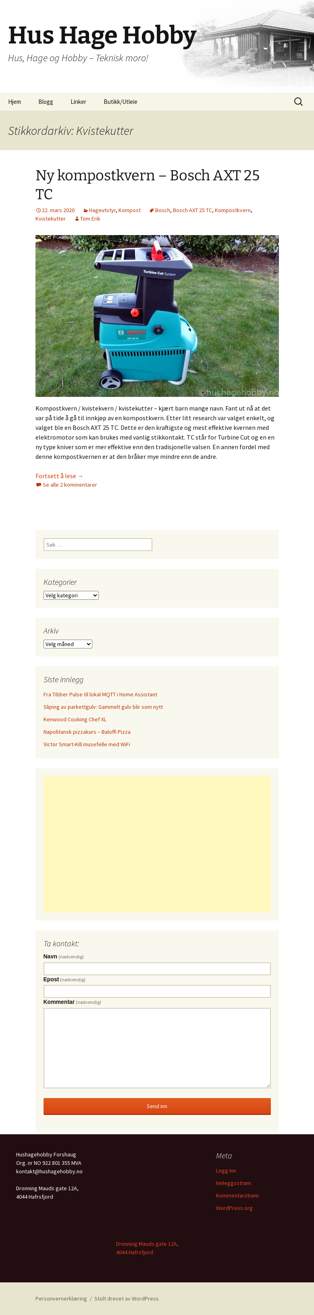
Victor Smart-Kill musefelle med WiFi (87, 744)
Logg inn (226, 1170)
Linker (78, 101)
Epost (65, 979)
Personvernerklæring (61, 1298)
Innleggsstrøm (233, 1183)
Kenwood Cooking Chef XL (75, 719)
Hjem (14, 101)
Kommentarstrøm (237, 1195)
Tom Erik (90, 218)
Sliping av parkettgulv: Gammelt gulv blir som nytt (103, 706)
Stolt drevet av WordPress (126, 1298)
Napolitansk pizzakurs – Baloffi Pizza (87, 731)
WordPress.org (234, 1208)
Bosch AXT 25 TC (192, 210)
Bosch (162, 210)
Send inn (157, 1106)
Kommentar (73, 1002)
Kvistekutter (50, 218)
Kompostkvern (233, 210)
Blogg (45, 101)
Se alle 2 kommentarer (70, 484)
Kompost (130, 210)
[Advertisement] (157, 844)
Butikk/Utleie (120, 101)
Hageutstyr (102, 210)
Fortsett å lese (59, 476)
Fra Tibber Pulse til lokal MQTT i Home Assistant (100, 694)
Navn (64, 956)
